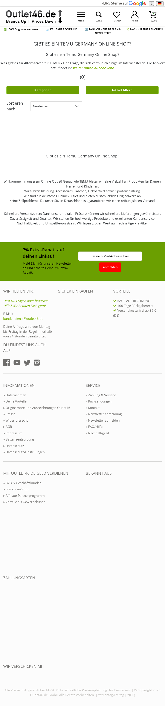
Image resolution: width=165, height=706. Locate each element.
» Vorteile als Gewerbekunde (24, 502)
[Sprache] (159, 3)
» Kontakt (92, 408)
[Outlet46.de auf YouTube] (17, 362)
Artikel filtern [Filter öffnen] (122, 90)
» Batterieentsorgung (18, 439)
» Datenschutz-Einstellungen (24, 452)
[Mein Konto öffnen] (135, 16)
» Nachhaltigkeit (97, 433)
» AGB (7, 426)
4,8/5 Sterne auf (124, 3)
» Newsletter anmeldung (104, 414)
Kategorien (43, 90)
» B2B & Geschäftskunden (22, 483)
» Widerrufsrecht (15, 420)
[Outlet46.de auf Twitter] (27, 362)
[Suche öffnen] (99, 16)
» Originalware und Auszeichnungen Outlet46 (36, 408)
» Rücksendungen (99, 401)
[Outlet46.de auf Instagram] (37, 362)
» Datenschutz (13, 446)
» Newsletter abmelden (103, 420)
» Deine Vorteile (14, 401)
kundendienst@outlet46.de (23, 318)
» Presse (9, 414)
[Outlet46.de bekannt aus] (89, 519)
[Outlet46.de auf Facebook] (6, 362)
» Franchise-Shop (15, 489)
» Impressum (12, 433)
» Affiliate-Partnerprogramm (24, 495)
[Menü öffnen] (81, 16)
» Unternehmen (14, 395)
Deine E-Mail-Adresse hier (110, 256)
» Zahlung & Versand (101, 395)
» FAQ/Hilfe (94, 426)
